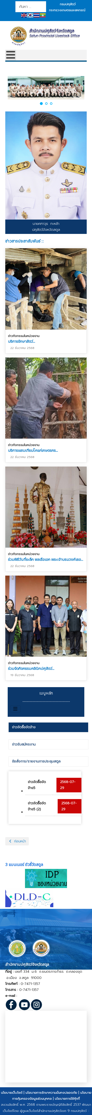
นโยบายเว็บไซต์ (11, 1092)
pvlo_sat (25, 995)
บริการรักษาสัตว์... (21, 341)
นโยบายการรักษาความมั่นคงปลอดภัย (51, 1092)
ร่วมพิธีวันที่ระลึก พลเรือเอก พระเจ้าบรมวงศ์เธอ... (45, 558)
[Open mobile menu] (10, 55)
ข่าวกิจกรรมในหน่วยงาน (23, 336)
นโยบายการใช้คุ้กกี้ (67, 1098)
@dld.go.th (40, 995)
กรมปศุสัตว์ (68, 4)
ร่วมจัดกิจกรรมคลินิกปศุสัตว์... (31, 668)
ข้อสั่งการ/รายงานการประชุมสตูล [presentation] (36, 761)
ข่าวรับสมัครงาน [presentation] (24, 744)
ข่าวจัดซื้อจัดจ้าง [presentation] (24, 727)
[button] (41, 103)
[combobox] (30, 6)
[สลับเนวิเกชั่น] (15, 708)
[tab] (48, 727)
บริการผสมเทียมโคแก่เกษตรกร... (33, 449)
